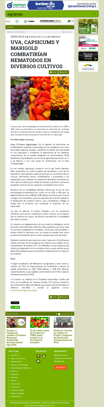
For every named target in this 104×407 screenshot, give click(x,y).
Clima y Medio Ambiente (21, 368)
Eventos (10, 27)
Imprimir (64, 72)
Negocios (15, 374)
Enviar (53, 72)
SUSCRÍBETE (60, 367)
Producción (15, 384)
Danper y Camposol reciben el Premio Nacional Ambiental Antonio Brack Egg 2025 (16, 337)
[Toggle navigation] (94, 14)
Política (14, 380)
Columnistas (16, 396)
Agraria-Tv (15, 355)
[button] (59, 314)
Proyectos (15, 387)
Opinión (14, 377)
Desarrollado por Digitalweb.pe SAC (40, 405)
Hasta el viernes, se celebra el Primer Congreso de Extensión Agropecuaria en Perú (63, 336)
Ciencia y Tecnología (19, 365)
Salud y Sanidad (17, 393)
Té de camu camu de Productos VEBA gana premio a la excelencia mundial (39, 336)
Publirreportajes (17, 390)
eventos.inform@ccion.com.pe (24, 290)
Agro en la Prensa (18, 358)
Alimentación (16, 361)
